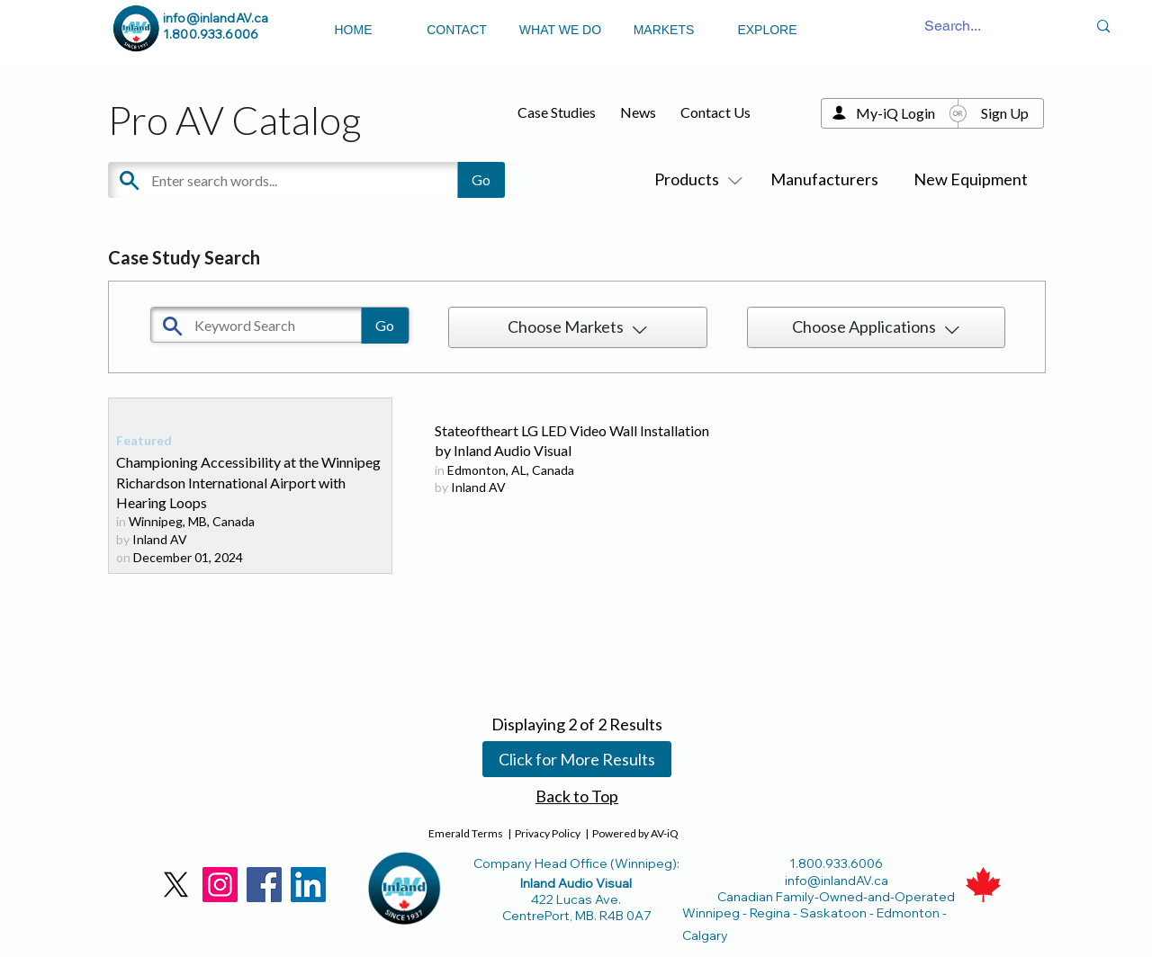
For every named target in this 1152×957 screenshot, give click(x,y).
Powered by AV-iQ (635, 833)
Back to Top (577, 796)
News (638, 112)
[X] (176, 884)
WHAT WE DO (560, 29)
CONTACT (457, 29)
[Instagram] (220, 884)
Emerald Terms (465, 833)
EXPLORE (766, 29)
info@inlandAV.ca (215, 18)
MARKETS (664, 29)
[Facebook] (264, 884)
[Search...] (953, 26)
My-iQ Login (895, 112)
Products (694, 179)
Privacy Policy (547, 833)
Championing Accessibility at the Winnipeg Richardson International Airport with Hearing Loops (248, 482)
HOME (354, 29)
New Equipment (971, 179)
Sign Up (1005, 112)
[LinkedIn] (308, 884)
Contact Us (715, 112)
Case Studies (557, 112)
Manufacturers (824, 179)
